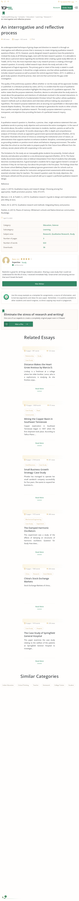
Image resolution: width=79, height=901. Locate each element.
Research (47, 17)
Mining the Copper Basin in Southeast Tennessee (38, 420)
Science (55, 225)
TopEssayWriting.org (9, 17)
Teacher (35, 685)
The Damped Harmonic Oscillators (36, 529)
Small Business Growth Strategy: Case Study (36, 471)
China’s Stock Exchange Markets (36, 580)
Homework (46, 685)
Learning (39, 17)
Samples (21, 17)
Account (56, 7)
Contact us (8, 2)
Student (71, 685)
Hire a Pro (19, 324)
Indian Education (8, 685)
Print (33, 39)
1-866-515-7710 (2, 2)
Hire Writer (39, 284)
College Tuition (59, 685)
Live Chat (5, 2)
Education (30, 17)
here (72, 2)
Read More (39, 389)
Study (72, 234)
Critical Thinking (23, 685)
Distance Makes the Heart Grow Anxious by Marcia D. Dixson (38, 366)
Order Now (66, 7)
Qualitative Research (60, 234)
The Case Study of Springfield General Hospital (39, 634)
